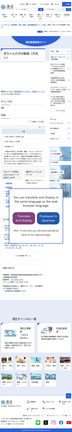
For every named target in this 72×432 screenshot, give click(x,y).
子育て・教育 (46, 25)
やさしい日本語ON (44, 4)
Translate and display (24, 218)
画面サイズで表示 (38, 121)
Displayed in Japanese (48, 218)
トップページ (5, 25)
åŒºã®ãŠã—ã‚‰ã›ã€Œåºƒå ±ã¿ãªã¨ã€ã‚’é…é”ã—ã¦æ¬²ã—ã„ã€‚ (24, 245)
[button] (21, 4)
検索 (68, 9)
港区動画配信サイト (34, 25)
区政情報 (14, 25)
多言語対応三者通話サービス (15, 291)
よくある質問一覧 (21, 255)
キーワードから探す (29, 9)
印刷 (41, 31)
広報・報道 (22, 25)
